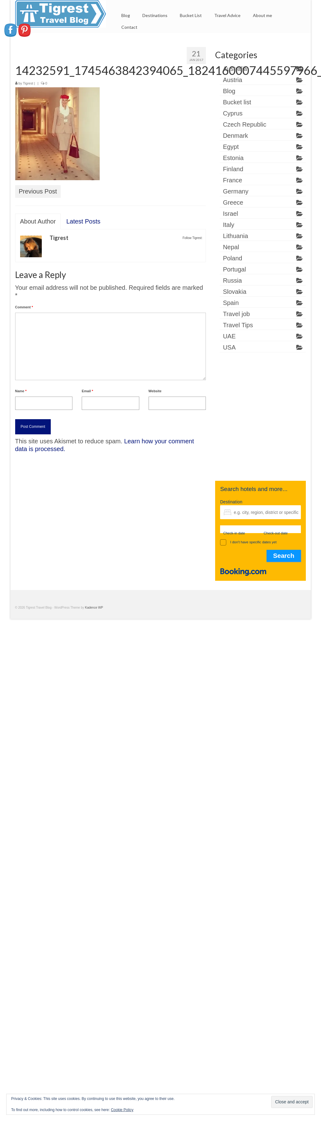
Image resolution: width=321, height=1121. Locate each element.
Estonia (233, 157)
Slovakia (234, 291)
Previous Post (38, 191)
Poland (232, 258)
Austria (232, 79)
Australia (235, 68)
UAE (229, 336)
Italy (228, 224)
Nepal (231, 247)
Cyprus (232, 113)
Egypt (231, 146)
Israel (230, 213)
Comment (24, 307)
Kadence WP (94, 607)
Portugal (234, 269)
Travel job (236, 314)
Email (87, 391)
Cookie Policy (122, 1110)
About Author (38, 221)
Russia (232, 280)
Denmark (235, 135)
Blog (229, 91)
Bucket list (237, 102)
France (232, 180)
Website (155, 391)
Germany (235, 191)
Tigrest (28, 83)
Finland (233, 169)
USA (229, 347)
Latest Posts (83, 221)
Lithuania (235, 235)
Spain (231, 302)
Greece (233, 202)
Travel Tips (238, 325)
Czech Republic (244, 124)
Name (21, 391)
